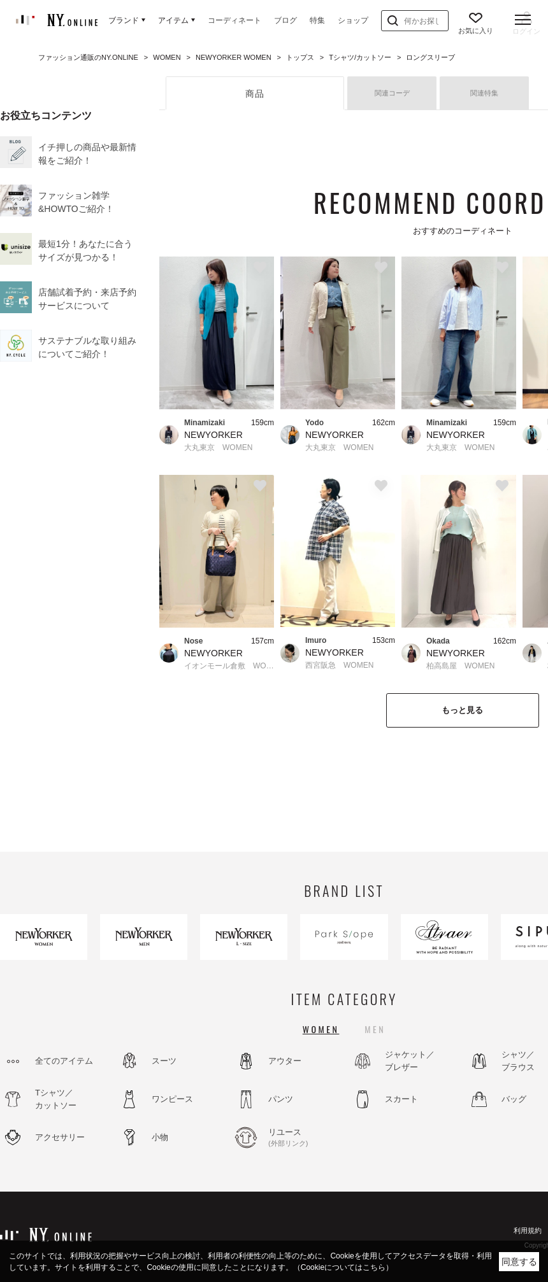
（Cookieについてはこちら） (343, 1267)
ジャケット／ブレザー (410, 1061)
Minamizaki (204, 422)
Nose (193, 641)
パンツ (280, 1099)
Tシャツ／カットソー (55, 1099)
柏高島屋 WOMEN (460, 665)
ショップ (353, 20)
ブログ (285, 20)
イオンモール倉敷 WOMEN (229, 665)
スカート (401, 1099)
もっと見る (462, 710)
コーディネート (234, 20)
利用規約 (528, 1230)
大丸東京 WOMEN (218, 447)
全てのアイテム (64, 1061)
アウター (284, 1061)
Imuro (315, 640)
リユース (302, 1138)
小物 (160, 1137)
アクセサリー (60, 1137)
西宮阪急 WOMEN (339, 665)
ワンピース (172, 1099)
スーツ (164, 1061)
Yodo (314, 422)
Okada (438, 641)
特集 (317, 20)
